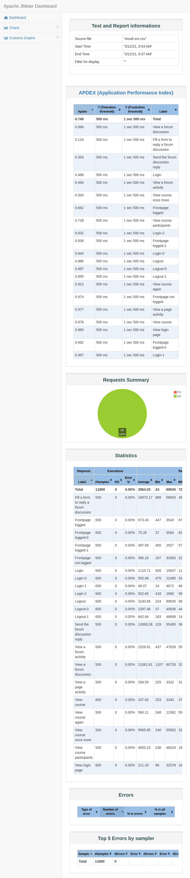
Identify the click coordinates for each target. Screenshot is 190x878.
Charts (31, 27)
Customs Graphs (31, 37)
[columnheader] (84, 109)
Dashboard (15, 18)
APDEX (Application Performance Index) (126, 92)
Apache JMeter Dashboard (30, 6)
